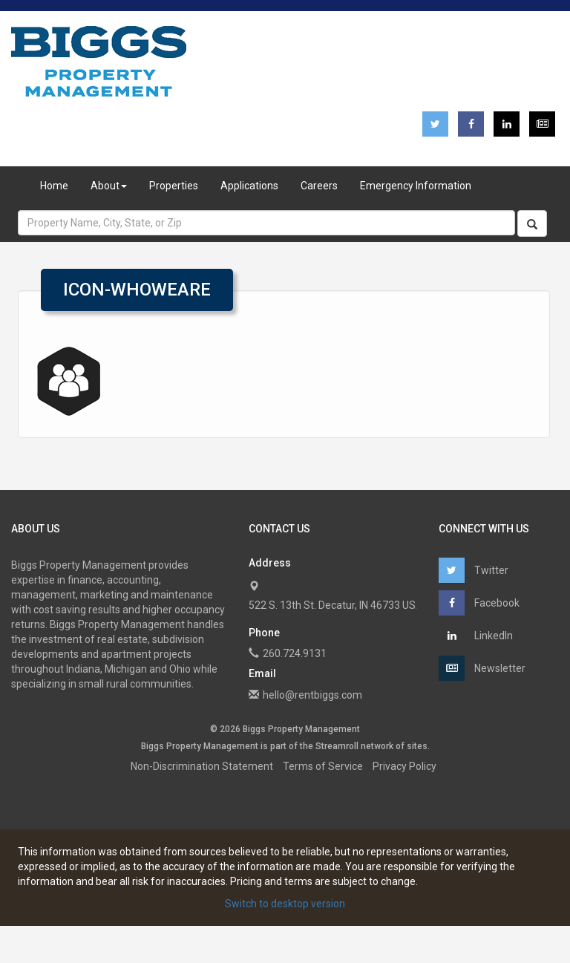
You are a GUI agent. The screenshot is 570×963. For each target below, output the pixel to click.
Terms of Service (323, 766)
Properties (173, 186)
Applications (249, 186)
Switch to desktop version (285, 904)
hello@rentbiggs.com (312, 695)
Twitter (473, 570)
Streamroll (336, 746)
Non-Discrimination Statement (202, 766)
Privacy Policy (404, 766)
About (109, 186)
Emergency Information (415, 186)
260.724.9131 (295, 653)
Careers (319, 186)
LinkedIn (476, 636)
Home (54, 186)
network (377, 746)
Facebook (479, 603)
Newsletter (482, 668)
